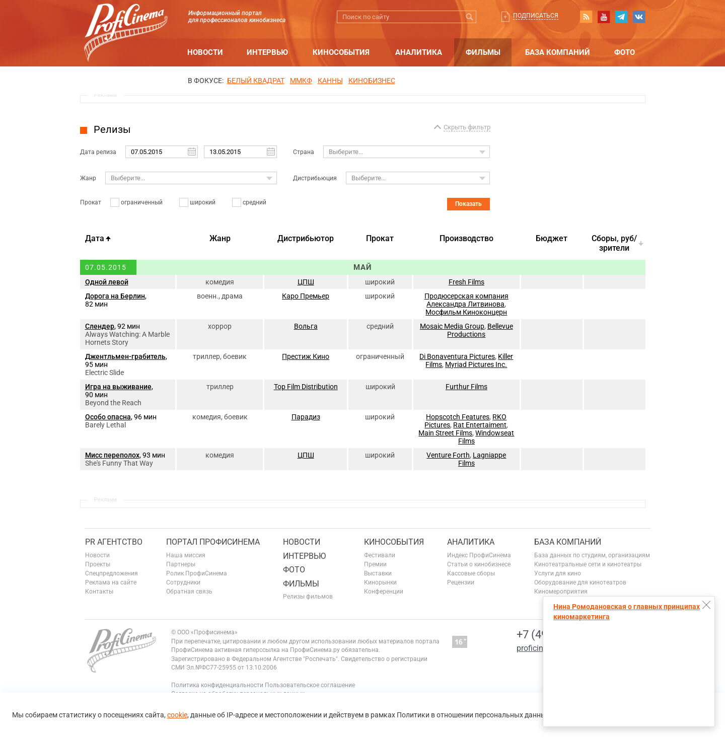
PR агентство (113, 542)
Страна (303, 152)
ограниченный (142, 202)
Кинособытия (341, 52)
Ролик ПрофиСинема (196, 573)
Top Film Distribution (306, 387)
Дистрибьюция (315, 178)
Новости (205, 52)
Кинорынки (380, 582)
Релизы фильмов (308, 596)
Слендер (99, 326)
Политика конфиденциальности (217, 685)
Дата (94, 238)
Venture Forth (448, 455)
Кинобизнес (371, 81)
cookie (177, 715)
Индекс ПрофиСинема (479, 555)
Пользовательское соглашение (310, 685)
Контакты (99, 591)
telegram (621, 17)
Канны (330, 81)
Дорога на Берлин (115, 296)
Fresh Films (466, 282)
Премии (375, 564)
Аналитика (418, 52)
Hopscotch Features (457, 417)
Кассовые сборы (471, 573)
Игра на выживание (118, 387)
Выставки (378, 573)
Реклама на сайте (110, 582)
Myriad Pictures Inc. (476, 364)
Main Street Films (445, 433)
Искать (470, 17)
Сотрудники (183, 582)
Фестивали (379, 555)
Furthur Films (466, 387)
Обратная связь (189, 591)
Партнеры (180, 564)
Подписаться (535, 15)
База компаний (557, 52)
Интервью (267, 52)
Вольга (306, 326)
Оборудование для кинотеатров (580, 582)
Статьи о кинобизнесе (479, 564)
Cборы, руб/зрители (614, 243)
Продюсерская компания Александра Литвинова (466, 300)
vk (639, 17)
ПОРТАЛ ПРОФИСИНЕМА (213, 542)
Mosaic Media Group (452, 326)
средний (254, 202)
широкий (202, 202)
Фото (624, 52)
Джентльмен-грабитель (125, 356)
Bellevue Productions (480, 330)
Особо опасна (108, 417)
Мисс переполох (112, 455)
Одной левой (106, 282)
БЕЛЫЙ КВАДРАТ (255, 81)
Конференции (383, 591)
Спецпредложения (111, 573)
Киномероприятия (561, 591)
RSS (586, 17)
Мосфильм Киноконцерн (466, 312)
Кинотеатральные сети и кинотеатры (587, 564)
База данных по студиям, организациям (592, 555)
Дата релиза (98, 152)
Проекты (97, 564)
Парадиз (306, 417)
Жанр (88, 178)
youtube (604, 17)
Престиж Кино (305, 356)
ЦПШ (306, 282)
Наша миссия (185, 555)
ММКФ (301, 81)
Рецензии (460, 582)
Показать (468, 203)
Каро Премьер (305, 296)
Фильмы (483, 52)
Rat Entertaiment (479, 425)
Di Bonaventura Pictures (457, 356)
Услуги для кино (557, 573)
